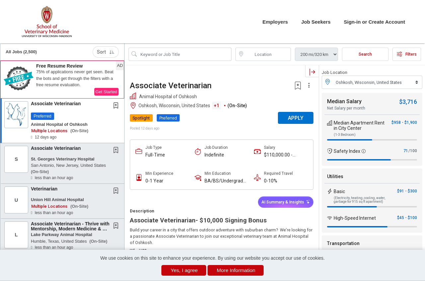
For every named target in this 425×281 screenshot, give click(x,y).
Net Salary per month (346, 108)
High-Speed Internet (355, 218)
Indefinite (214, 154)
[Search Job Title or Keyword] (184, 54)
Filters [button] (407, 54)
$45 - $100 (407, 217)
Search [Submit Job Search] (365, 54)
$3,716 (408, 101)
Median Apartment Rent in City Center (359, 125)
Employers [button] (275, 22)
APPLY (295, 118)
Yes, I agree (184, 270)
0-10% (270, 180)
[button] (62, 80)
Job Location (334, 72)
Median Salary (344, 101)
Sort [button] (106, 52)
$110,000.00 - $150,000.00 (278, 155)
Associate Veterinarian (56, 103)
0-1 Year (154, 180)
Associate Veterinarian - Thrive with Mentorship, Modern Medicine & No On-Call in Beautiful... (70, 229)
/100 (412, 150)
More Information (236, 270)
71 (405, 150)
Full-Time (155, 154)
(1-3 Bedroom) (345, 135)
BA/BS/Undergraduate (226, 181)
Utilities (335, 176)
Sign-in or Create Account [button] (374, 22)
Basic (339, 191)
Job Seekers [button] (315, 22)
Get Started (106, 91)
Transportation (343, 243)
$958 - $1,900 (404, 122)
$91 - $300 (407, 191)
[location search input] (268, 54)
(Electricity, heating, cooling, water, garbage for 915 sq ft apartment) (359, 199)
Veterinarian (44, 188)
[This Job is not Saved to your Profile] (117, 106)
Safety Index (347, 151)
